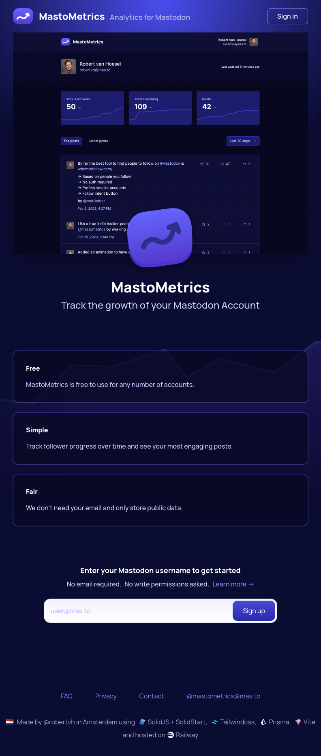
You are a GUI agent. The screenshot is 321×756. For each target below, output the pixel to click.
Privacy (106, 696)
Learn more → (233, 584)
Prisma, (275, 721)
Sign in (287, 16)
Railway (182, 734)
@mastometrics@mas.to (224, 696)
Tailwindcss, (234, 721)
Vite (305, 721)
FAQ (67, 696)
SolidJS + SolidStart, (173, 721)
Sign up (254, 610)
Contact (151, 696)
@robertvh (59, 721)
